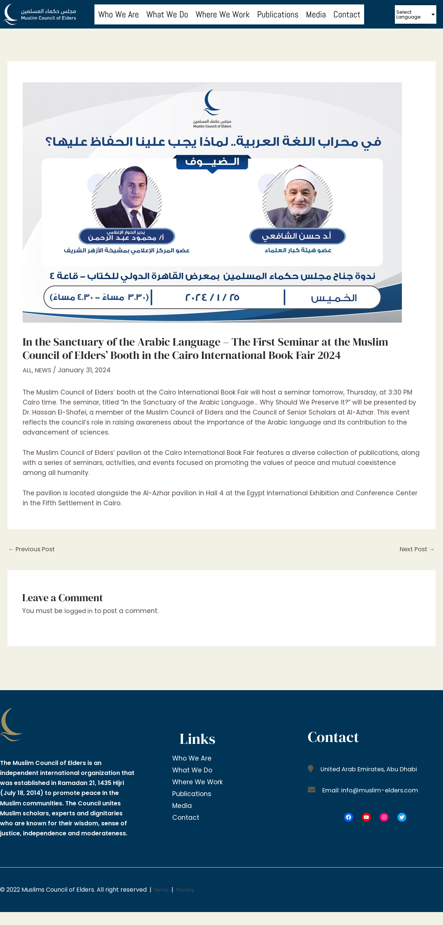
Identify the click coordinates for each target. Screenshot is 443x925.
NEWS (43, 370)
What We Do (167, 14)
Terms (162, 890)
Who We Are (118, 14)
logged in (79, 611)
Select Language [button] (416, 14)
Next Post (416, 549)
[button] (416, 14)
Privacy (190, 890)
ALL (27, 370)
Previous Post (33, 549)
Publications (278, 14)
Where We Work (223, 14)
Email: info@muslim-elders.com (372, 790)
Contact (346, 14)
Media (316, 14)
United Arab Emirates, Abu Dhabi (371, 769)
